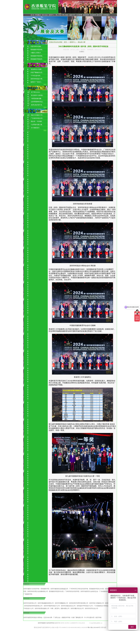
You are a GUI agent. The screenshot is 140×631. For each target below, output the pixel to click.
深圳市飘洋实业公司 (77, 608)
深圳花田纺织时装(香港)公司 (33, 606)
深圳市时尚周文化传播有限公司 (37, 591)
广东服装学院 (27, 594)
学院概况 (38, 15)
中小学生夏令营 (89, 617)
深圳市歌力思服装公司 (96, 603)
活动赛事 (79, 15)
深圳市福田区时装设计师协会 (32, 617)
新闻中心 (52, 15)
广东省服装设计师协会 (101, 606)
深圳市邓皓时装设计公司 (52, 606)
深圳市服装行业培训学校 (31, 589)
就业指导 (93, 15)
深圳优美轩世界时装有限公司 (78, 603)
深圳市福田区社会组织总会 (89, 591)
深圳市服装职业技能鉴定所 (59, 589)
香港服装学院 (45, 589)
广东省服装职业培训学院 (107, 591)
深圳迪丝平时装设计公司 (85, 606)
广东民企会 (56, 617)
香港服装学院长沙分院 (96, 589)
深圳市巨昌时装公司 (29, 603)
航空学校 (98, 617)
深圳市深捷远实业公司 (68, 606)
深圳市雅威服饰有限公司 (46, 603)
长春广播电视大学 (77, 617)
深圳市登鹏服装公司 (61, 603)
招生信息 (45, 15)
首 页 (32, 15)
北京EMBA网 (47, 617)
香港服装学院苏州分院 (56, 591)
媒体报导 (86, 15)
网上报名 (65, 15)
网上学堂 (59, 15)
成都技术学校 (66, 617)
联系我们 (106, 15)
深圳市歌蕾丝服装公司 (42, 608)
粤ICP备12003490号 (94, 627)
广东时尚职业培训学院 (72, 591)
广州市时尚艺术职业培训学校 (78, 589)
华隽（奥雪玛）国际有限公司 (59, 608)
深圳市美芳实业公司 (91, 608)
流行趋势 (99, 15)
